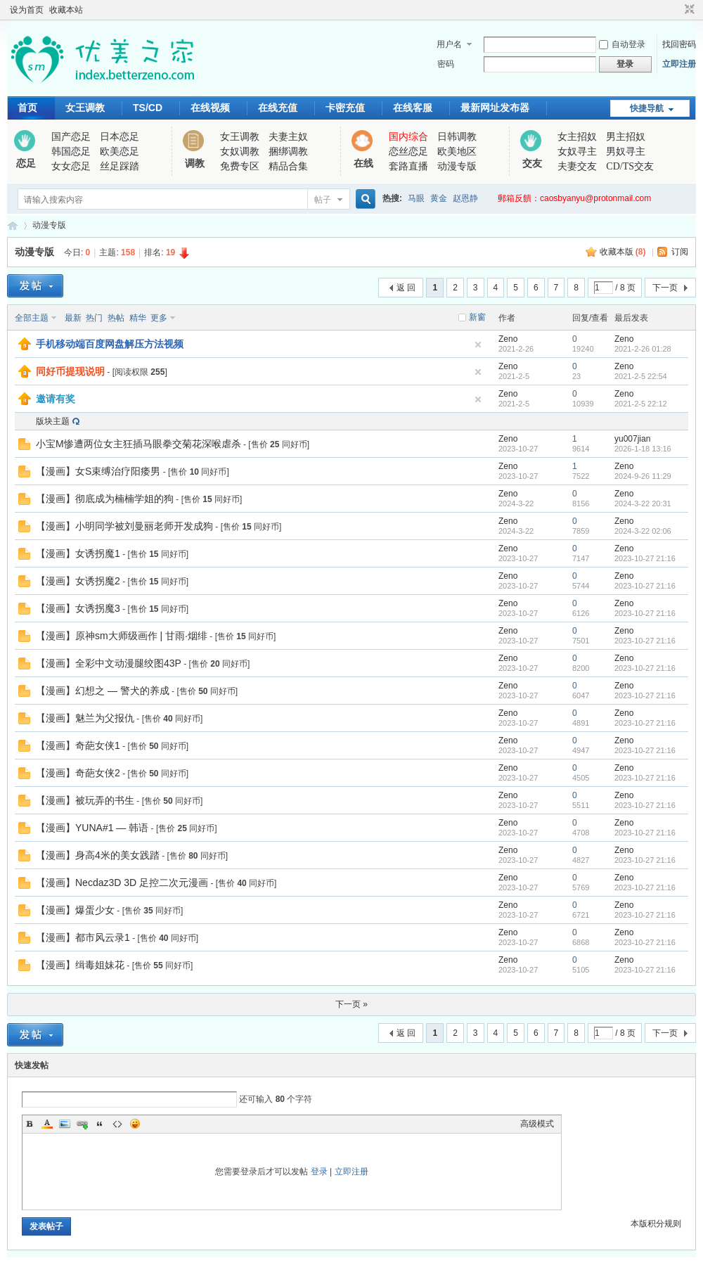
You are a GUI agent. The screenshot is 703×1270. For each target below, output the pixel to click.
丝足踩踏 (119, 166)
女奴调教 (239, 151)
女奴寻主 (577, 151)
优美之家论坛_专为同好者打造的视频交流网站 (12, 225)
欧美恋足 (119, 151)
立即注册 (679, 64)
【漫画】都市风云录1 (83, 937)
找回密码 (679, 44)
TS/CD (147, 107)
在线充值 (277, 107)
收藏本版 (623, 252)
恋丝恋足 (408, 151)
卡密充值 (345, 107)
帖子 (322, 200)
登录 (319, 1171)
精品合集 (288, 166)
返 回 (405, 288)
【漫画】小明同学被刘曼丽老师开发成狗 (124, 526)
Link (82, 1124)
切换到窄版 (688, 10)
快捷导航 (647, 108)
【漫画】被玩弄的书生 (85, 800)
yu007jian (632, 439)
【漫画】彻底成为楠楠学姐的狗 (105, 498)
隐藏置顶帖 (478, 344)
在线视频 (210, 107)
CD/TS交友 (630, 166)
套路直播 (408, 166)
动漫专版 (457, 166)
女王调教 (85, 107)
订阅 (679, 252)
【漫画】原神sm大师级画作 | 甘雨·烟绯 (121, 635)
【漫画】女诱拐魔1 (78, 553)
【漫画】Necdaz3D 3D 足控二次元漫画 (122, 882)
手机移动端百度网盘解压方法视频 (109, 343)
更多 (158, 318)
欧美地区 (457, 151)
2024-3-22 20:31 (642, 503)
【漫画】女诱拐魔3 (78, 608)
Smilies (135, 1124)
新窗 (477, 317)
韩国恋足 (71, 151)
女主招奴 (577, 137)
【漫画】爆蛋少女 (75, 910)
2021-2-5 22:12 (640, 403)
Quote (100, 1124)
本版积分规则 (656, 1224)
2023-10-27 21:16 (645, 558)
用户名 (449, 44)
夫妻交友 (577, 166)
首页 (27, 107)
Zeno (507, 339)
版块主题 (53, 421)
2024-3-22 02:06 (642, 531)
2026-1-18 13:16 (642, 448)
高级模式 (537, 1124)
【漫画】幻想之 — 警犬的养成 (102, 690)
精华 (137, 318)
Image (65, 1124)
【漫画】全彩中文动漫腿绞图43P (108, 663)
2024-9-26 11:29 (642, 476)
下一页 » (351, 1004)
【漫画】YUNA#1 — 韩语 (92, 827)
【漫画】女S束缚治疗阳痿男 (98, 471)
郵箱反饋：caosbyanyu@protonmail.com (574, 198)
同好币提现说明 (70, 371)
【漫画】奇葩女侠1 (78, 745)
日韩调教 (457, 137)
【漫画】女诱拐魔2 (78, 580)
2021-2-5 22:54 (640, 376)
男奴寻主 (625, 151)
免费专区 (239, 166)
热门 (94, 318)
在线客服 (412, 107)
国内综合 (408, 137)
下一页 (665, 288)
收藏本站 (66, 10)
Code (117, 1124)
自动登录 (622, 44)
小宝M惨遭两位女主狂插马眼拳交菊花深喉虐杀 (138, 443)
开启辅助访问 (676, 10)
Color (47, 1124)
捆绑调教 (288, 151)
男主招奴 (625, 137)
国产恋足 (71, 137)
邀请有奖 (55, 398)
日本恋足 (119, 137)
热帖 (116, 318)
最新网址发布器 (494, 107)
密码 (445, 64)
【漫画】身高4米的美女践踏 (98, 855)
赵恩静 (465, 198)
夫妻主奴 (288, 137)
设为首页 (27, 10)
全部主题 (32, 318)
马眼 (416, 198)
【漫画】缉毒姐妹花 (80, 964)
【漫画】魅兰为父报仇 (85, 718)
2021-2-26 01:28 (642, 349)
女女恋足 (71, 166)
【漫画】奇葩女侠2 (78, 772)
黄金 (438, 198)
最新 (73, 318)
